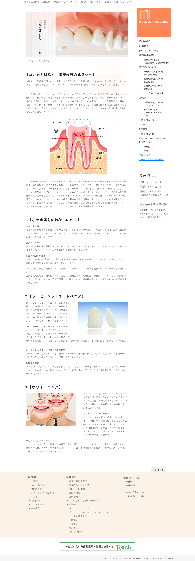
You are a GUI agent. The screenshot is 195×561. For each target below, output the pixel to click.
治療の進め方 (144, 46)
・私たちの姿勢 (36, 485)
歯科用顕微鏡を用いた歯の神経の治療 (153, 73)
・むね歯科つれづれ (133, 496)
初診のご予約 (144, 155)
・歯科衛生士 (130, 481)
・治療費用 (34, 500)
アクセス (143, 124)
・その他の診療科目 (76, 516)
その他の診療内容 (146, 120)
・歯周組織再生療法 (76, 481)
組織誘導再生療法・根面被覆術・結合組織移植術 (156, 61)
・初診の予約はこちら (135, 492)
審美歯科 (143, 98)
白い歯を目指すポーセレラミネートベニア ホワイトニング (155, 112)
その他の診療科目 (146, 134)
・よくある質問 (36, 504)
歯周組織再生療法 (146, 55)
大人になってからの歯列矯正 (151, 93)
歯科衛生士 (149, 146)
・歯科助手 (129, 485)
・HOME (33, 481)
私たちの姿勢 (144, 41)
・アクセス (34, 496)
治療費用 (143, 129)
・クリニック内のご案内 (41, 493)
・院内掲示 (34, 508)
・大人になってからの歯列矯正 (82, 500)
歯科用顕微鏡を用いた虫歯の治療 (153, 80)
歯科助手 (148, 150)
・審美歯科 (72, 504)
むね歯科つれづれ (151, 159)
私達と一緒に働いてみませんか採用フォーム (152, 140)
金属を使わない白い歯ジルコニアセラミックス (154, 104)
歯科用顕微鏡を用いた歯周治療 (153, 87)
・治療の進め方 (36, 489)
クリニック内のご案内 (148, 50)
